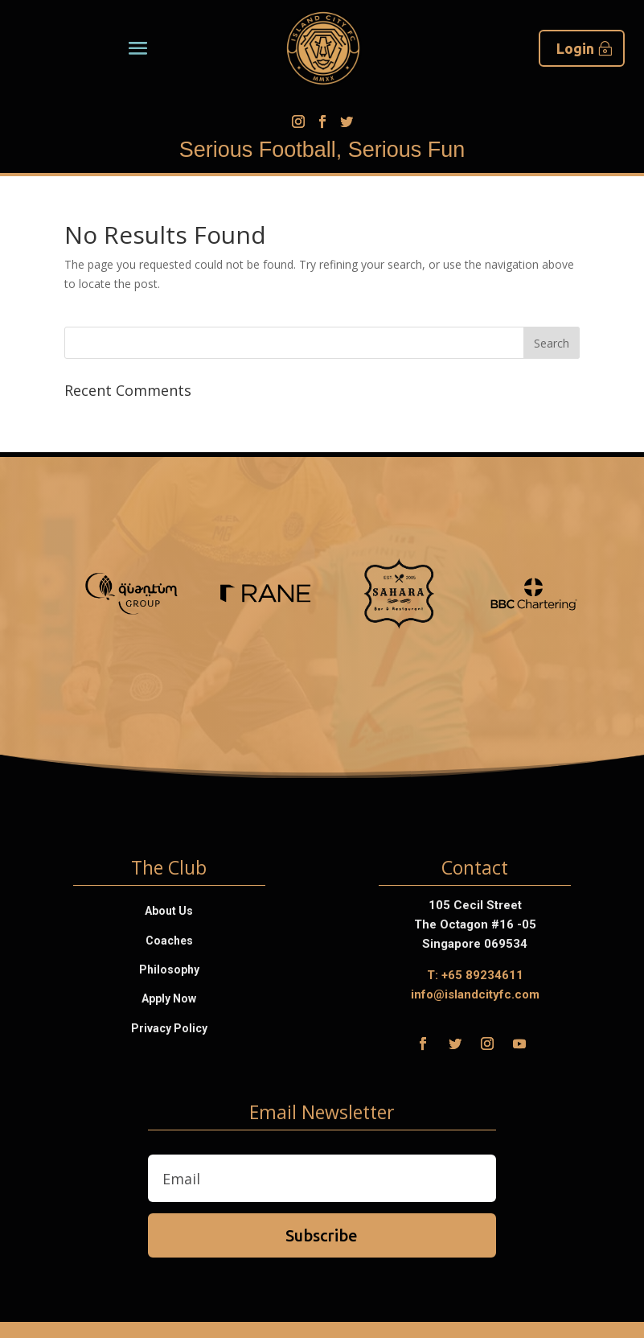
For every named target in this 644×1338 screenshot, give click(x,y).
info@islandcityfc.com (475, 994)
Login (575, 48)
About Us (169, 910)
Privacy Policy (169, 1028)
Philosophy (169, 969)
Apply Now (169, 998)
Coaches (169, 940)
